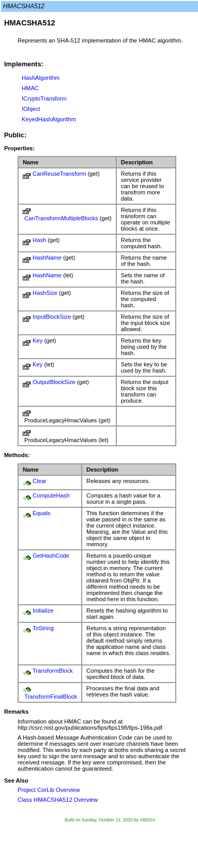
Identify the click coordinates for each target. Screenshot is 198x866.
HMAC (30, 88)
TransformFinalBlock (50, 696)
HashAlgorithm (40, 78)
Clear (40, 481)
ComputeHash (51, 495)
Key (37, 340)
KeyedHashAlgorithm (49, 119)
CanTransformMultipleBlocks (61, 218)
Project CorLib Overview (49, 790)
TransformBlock (53, 671)
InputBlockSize (52, 317)
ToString (43, 628)
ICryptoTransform (44, 98)
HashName (47, 257)
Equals (41, 513)
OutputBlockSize (54, 382)
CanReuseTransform (59, 174)
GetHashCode (51, 555)
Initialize (43, 610)
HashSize (45, 293)
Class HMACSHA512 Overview (58, 800)
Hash (39, 240)
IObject (31, 109)
